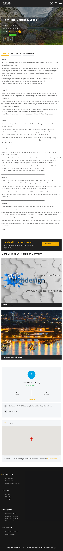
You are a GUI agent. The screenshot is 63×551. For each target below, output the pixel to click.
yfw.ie (3, 124)
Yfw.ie (3, 63)
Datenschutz (9, 481)
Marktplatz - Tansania (12, 521)
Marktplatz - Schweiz (11, 516)
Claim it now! (50, 244)
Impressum (9, 478)
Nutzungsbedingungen (12, 483)
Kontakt (7, 494)
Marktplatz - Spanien (11, 518)
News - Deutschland (11, 532)
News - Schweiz (10, 534)
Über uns (8, 496)
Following (46, 393)
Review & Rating (28, 53)
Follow (31, 399)
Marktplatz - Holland (11, 514)
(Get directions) (52, 459)
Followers (17, 393)
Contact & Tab (16, 53)
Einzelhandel (14, 28)
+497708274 (13, 411)
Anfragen (8, 499)
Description (5, 53)
